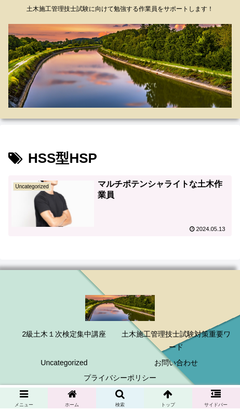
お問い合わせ (176, 362)
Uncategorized (64, 362)
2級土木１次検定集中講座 (64, 334)
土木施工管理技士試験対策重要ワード (176, 340)
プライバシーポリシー (120, 378)
